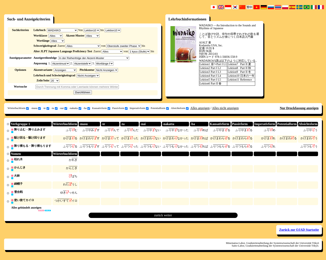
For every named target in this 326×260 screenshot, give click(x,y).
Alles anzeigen (200, 108)
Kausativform (101, 108)
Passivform (120, 108)
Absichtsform (180, 108)
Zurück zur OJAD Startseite (299, 231)
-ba (86, 108)
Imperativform (139, 108)
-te (46, 108)
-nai (63, 108)
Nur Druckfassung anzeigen (299, 108)
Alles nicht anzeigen (225, 108)
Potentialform (160, 108)
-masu (36, 108)
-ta (54, 108)
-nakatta (75, 108)
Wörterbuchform (18, 108)
